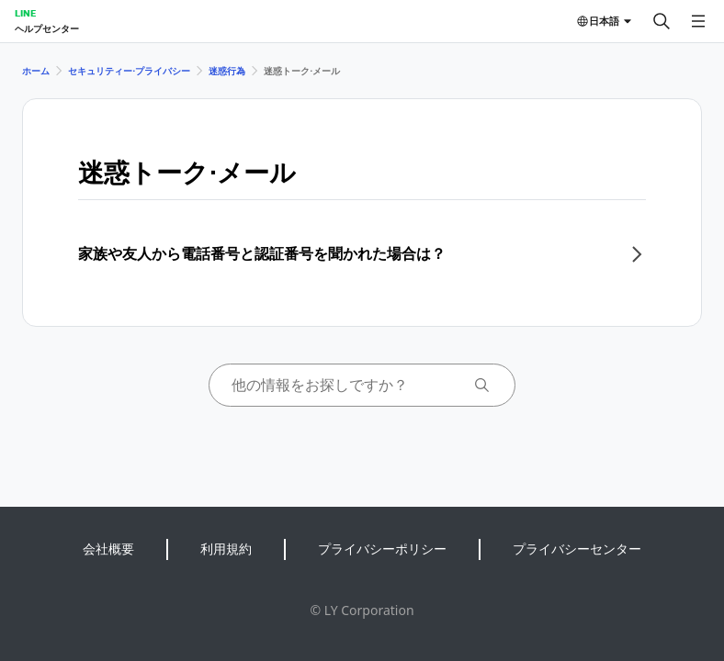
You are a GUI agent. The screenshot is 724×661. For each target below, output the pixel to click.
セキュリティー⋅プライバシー (129, 70)
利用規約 (226, 548)
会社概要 (108, 548)
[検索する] (661, 21)
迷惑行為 (227, 70)
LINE (25, 12)
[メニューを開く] (698, 21)
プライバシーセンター (577, 548)
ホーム (36, 70)
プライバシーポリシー (382, 548)
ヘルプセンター (47, 28)
